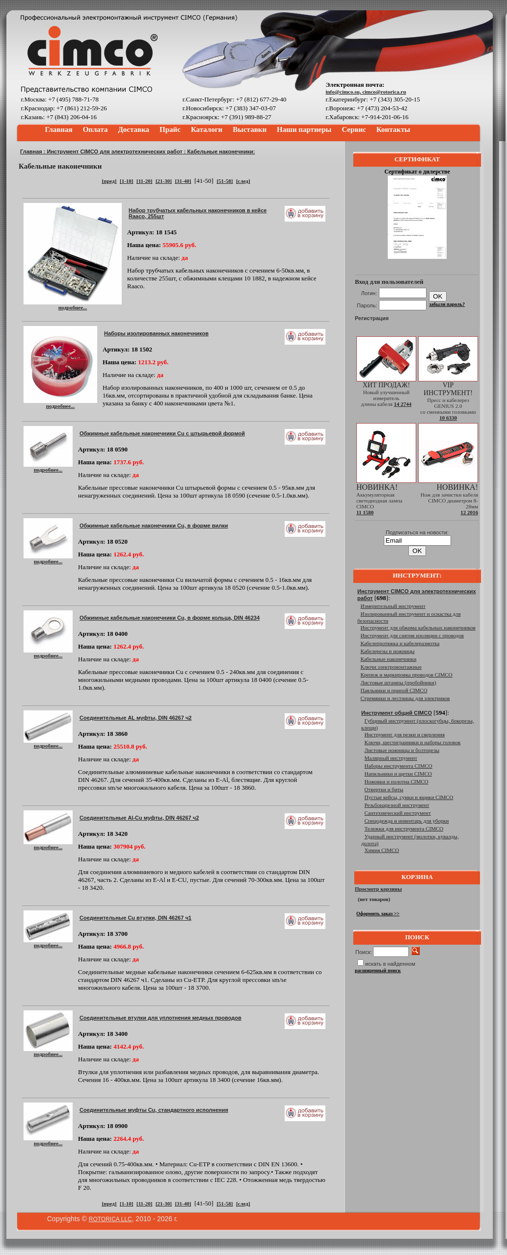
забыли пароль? (447, 304)
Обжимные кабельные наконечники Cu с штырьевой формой (162, 433)
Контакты (393, 129)
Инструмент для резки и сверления (405, 734)
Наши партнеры (304, 129)
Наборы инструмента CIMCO (398, 766)
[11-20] (144, 181)
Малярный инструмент (391, 758)
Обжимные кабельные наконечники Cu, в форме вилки (154, 525)
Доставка (134, 129)
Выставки (250, 129)
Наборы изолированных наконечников (156, 333)
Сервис (354, 129)
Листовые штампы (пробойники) (398, 682)
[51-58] (224, 181)
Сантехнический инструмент (398, 813)
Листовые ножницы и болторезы (402, 750)
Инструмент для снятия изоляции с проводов (412, 635)
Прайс (170, 129)
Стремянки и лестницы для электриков (405, 698)
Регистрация (372, 318)
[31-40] (183, 181)
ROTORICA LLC (110, 1219)
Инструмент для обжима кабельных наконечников (418, 627)
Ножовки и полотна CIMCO (396, 781)
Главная (59, 129)
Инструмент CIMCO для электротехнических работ (115, 151)
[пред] (109, 181)
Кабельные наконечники (389, 659)
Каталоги (206, 129)
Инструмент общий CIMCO (396, 713)
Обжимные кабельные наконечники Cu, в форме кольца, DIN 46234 (170, 618)
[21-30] (164, 181)
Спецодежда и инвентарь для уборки (407, 821)
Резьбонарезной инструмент (397, 805)
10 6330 (448, 418)
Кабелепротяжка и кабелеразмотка (400, 643)
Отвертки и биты (384, 789)
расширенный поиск (378, 970)
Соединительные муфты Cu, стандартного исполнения (154, 1110)
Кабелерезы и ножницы (388, 651)
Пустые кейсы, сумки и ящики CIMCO (409, 797)
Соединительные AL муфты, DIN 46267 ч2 (135, 718)
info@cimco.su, (343, 92)
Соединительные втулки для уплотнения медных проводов (160, 1018)
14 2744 (402, 404)
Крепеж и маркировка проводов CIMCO (407, 675)
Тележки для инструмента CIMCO (404, 828)
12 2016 (469, 512)
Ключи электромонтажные (391, 667)
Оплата (95, 129)
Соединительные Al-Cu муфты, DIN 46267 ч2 (139, 818)
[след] (243, 181)
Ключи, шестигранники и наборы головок (413, 742)
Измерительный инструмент (393, 606)
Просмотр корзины (378, 889)
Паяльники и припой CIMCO (394, 690)
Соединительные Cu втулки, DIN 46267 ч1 (135, 918)
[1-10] (126, 181)
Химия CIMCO (382, 850)
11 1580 (365, 512)
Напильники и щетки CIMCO (398, 774)
